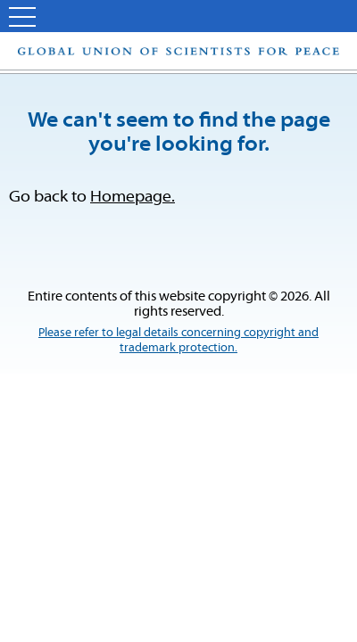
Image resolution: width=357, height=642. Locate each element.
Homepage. (132, 197)
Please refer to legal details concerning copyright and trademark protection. (178, 340)
